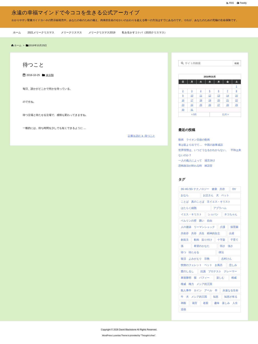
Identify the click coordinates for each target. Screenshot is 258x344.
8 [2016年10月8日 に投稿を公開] (236, 91)
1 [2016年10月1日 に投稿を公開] (236, 86)
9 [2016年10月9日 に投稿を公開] (183, 95)
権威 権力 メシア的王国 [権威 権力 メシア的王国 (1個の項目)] (196, 284)
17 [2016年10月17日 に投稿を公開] (192, 100)
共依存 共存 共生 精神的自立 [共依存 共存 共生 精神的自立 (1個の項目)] (200, 233)
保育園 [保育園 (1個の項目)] (234, 226)
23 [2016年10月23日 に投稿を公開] (183, 105)
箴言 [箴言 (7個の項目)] (194, 303)
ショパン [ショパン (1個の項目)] (213, 214)
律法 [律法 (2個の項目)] (221, 252)
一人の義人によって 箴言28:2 (196, 160)
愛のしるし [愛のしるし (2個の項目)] (187, 271)
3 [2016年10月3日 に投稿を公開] (192, 91)
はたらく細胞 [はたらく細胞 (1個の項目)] (188, 207)
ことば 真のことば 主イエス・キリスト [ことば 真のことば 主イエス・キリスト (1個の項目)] (205, 201)
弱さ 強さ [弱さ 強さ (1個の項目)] (226, 245)
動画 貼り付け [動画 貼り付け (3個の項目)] (203, 239)
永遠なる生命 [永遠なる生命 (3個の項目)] (230, 290)
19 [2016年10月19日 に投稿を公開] (209, 100)
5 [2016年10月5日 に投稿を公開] (209, 91)
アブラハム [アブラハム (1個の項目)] (219, 207)
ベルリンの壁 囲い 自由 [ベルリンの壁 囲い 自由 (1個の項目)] (196, 220)
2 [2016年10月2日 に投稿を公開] (183, 91)
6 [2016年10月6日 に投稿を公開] (218, 91)
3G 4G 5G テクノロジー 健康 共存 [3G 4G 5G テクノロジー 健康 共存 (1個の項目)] (203, 188)
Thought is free (148, 335)
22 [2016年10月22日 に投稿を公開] (236, 100)
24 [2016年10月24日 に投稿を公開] (192, 105)
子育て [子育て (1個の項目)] (234, 239)
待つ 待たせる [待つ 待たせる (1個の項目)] (190, 252)
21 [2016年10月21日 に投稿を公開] (227, 100)
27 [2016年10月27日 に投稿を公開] (218, 105)
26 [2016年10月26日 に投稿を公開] (209, 105)
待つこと (33, 65)
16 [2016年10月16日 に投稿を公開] (183, 100)
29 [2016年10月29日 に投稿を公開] (236, 105)
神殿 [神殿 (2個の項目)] (183, 303)
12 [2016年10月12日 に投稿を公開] (209, 95)
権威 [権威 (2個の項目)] (234, 277)
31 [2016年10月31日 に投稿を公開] (192, 109)
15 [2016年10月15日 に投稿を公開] (236, 95)
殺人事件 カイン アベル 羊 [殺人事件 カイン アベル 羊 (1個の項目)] (199, 290)
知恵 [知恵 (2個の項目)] (215, 296)
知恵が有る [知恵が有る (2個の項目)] (230, 296)
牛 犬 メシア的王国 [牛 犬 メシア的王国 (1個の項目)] (194, 296)
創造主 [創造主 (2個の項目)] (185, 239)
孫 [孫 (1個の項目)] (182, 245)
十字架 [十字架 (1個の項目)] (221, 239)
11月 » (225, 114)
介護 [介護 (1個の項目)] (222, 226)
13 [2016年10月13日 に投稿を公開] (218, 95)
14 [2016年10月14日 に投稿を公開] (227, 95)
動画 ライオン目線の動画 (194, 139)
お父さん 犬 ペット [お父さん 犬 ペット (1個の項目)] (216, 195)
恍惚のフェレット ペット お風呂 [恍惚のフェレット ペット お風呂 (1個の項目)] (202, 264)
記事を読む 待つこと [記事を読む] (141, 135)
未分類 (50, 75)
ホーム (17, 45)
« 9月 (194, 114)
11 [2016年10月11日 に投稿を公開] (200, 95)
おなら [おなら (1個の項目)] (185, 195)
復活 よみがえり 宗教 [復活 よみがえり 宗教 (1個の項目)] (195, 258)
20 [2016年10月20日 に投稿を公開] (218, 100)
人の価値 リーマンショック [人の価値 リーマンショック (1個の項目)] (198, 226)
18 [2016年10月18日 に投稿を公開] (200, 100)
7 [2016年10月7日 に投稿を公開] (227, 91)
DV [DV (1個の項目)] (234, 188)
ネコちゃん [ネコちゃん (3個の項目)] (230, 214)
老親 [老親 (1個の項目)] (205, 303)
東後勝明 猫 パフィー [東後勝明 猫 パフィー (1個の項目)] (195, 277)
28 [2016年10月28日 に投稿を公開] (227, 105)
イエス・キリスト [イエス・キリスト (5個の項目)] (191, 214)
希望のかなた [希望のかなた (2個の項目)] (202, 245)
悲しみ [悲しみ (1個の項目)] (233, 264)
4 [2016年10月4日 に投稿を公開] (201, 91)
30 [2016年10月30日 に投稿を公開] (183, 109)
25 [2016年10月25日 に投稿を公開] (200, 105)
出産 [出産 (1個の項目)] (231, 233)
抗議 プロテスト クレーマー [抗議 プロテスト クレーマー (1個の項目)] (218, 271)
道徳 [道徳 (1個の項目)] (183, 309)
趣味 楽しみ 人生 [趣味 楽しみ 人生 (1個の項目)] (226, 303)
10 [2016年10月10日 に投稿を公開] (192, 95)
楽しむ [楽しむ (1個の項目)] (220, 277)
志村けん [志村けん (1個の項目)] (226, 258)
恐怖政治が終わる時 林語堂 (195, 165)
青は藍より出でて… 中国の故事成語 (200, 144)
